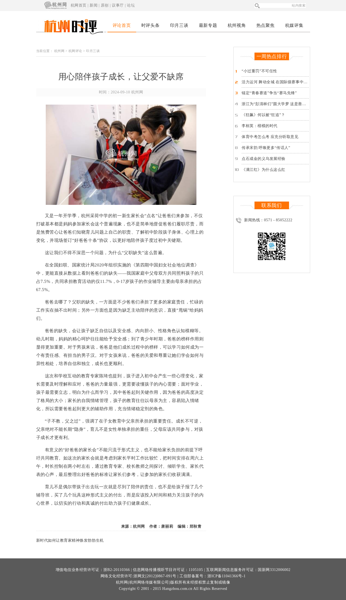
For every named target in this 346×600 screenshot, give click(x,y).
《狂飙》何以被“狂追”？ (263, 115)
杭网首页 (79, 5)
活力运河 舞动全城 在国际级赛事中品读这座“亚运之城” (290, 82)
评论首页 (122, 25)
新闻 (94, 5)
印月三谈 (179, 25)
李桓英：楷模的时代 (260, 126)
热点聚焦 (265, 25)
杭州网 (59, 51)
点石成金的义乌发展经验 (263, 159)
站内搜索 (298, 5)
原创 (105, 5)
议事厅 (118, 5)
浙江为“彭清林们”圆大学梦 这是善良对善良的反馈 (286, 104)
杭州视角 (237, 25)
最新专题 (208, 25)
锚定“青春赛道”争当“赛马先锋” (269, 93)
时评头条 (150, 25)
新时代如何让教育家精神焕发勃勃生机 (70, 540)
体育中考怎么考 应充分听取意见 (270, 137)
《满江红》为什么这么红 (263, 170)
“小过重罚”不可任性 (259, 71)
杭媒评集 (294, 25)
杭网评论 (75, 51)
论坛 (131, 5)
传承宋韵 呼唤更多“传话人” (266, 148)
